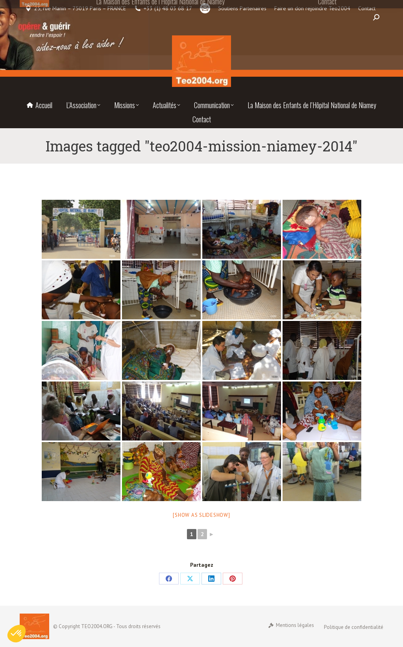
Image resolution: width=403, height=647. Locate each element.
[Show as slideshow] (201, 515)
